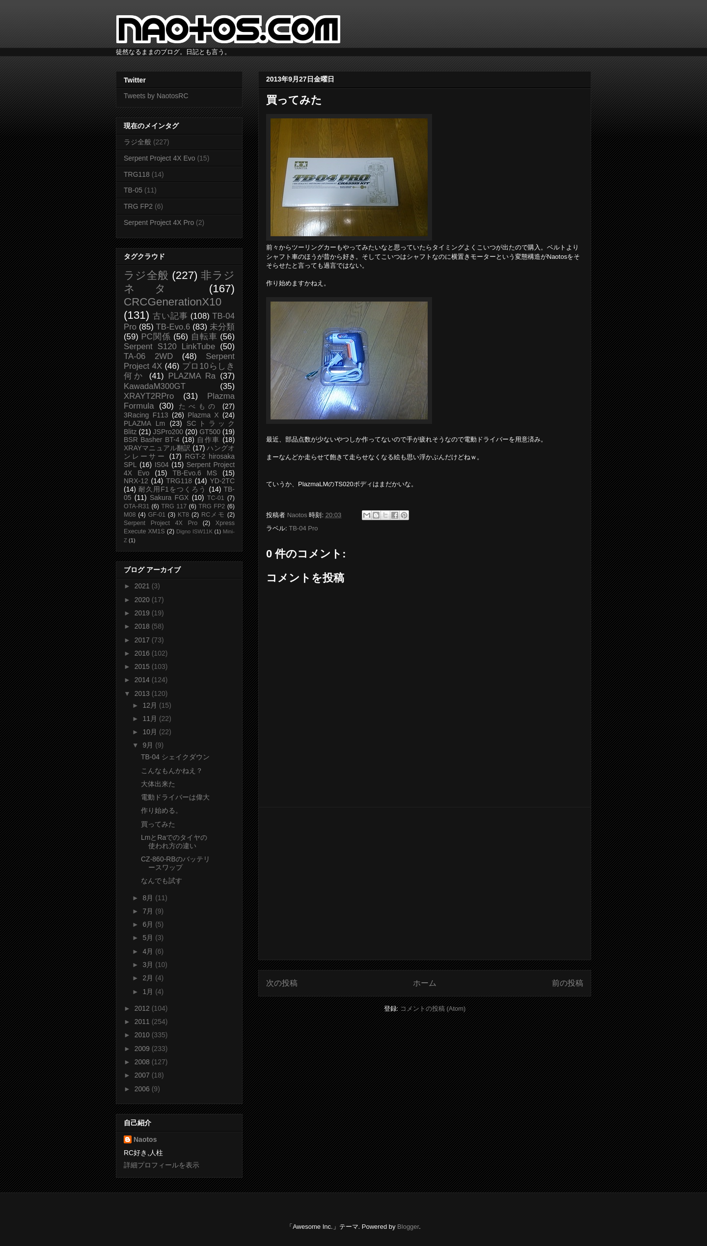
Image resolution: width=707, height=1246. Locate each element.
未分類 (222, 327)
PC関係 (155, 336)
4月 (148, 951)
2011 (143, 1021)
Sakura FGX (169, 497)
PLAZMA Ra (192, 376)
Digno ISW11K (194, 531)
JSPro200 (168, 432)
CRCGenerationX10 (172, 302)
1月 (148, 992)
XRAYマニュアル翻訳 (157, 448)
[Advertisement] (424, 883)
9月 (148, 745)
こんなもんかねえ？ (172, 771)
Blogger (408, 1226)
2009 (143, 1048)
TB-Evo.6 (173, 327)
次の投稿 (282, 983)
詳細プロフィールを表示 (161, 1165)
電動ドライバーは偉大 (175, 797)
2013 (143, 693)
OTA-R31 (136, 506)
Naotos (145, 1139)
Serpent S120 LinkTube (169, 346)
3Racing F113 (146, 415)
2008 (143, 1062)
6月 (148, 924)
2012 (143, 1008)
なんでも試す (161, 881)
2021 (143, 586)
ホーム (424, 983)
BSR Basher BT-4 (152, 439)
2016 (143, 653)
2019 (143, 613)
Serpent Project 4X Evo (159, 158)
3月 (148, 965)
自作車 (208, 439)
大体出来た (158, 784)
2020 (143, 600)
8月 (148, 898)
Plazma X (203, 415)
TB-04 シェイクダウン (175, 757)
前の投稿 (567, 983)
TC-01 (215, 498)
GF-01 (156, 514)
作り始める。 (161, 810)
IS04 (162, 465)
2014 (143, 680)
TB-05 (133, 190)
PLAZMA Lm (144, 423)
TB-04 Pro (303, 528)
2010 (143, 1035)
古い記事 (170, 316)
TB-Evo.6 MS (195, 473)
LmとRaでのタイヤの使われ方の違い (174, 841)
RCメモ (213, 514)
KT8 (183, 514)
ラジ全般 (137, 142)
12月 (150, 705)
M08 (130, 514)
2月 (148, 978)
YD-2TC (222, 481)
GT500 (209, 432)
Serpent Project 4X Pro (159, 222)
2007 (143, 1075)
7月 (148, 911)
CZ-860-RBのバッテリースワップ (175, 863)
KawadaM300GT (155, 386)
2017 (143, 640)
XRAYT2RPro (149, 396)
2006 (143, 1089)
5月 (148, 937)
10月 (150, 732)
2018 (143, 626)
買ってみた (158, 824)
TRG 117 (174, 506)
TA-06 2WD (148, 356)
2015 (143, 666)
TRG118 (137, 174)
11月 (150, 718)
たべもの (198, 406)
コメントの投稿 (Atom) (433, 1008)
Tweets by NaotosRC (156, 96)
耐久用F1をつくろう (172, 489)
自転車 (204, 336)
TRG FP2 (138, 206)
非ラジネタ (179, 282)
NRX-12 (136, 481)
